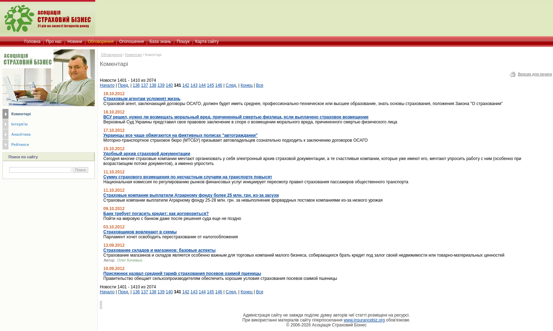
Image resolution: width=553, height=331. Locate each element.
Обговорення (111, 55)
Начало (107, 85)
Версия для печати (535, 74)
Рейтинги (20, 144)
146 (218, 85)
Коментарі (21, 114)
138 (152, 85)
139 (161, 85)
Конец (247, 85)
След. (231, 85)
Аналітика (21, 134)
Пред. (123, 85)
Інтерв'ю (19, 124)
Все (259, 85)
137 (144, 85)
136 (136, 85)
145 (210, 85)
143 (194, 85)
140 (169, 85)
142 (185, 85)
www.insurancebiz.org (364, 320)
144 (202, 85)
